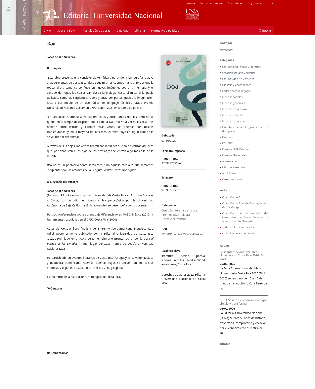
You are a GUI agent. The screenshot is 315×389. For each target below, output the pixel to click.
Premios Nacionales (234, 155)
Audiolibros (229, 173)
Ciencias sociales (232, 97)
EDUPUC (227, 143)
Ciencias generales (233, 103)
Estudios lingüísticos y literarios (241, 67)
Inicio (47, 30)
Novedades (226, 50)
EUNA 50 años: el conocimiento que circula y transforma (243, 301)
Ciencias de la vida (233, 121)
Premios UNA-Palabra (176, 215)
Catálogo (122, 30)
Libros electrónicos (174, 219)
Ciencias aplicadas (233, 115)
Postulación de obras (96, 30)
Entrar (270, 3)
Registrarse (255, 3)
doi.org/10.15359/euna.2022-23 (182, 233)
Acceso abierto (231, 161)
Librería (140, 30)
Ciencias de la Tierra (234, 109)
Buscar (265, 30)
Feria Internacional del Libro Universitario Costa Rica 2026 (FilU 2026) (243, 255)
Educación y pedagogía (236, 91)
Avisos (191, 3)
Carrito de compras (211, 3)
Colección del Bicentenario (238, 233)
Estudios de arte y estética (238, 79)
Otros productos (232, 179)
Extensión (228, 137)
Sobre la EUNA (66, 30)
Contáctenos (235, 3)
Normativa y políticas (165, 30)
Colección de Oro (232, 197)
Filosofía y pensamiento (236, 85)
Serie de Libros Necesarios (238, 227)
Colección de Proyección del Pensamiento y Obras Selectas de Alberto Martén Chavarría (245, 217)
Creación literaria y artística (179, 210)
